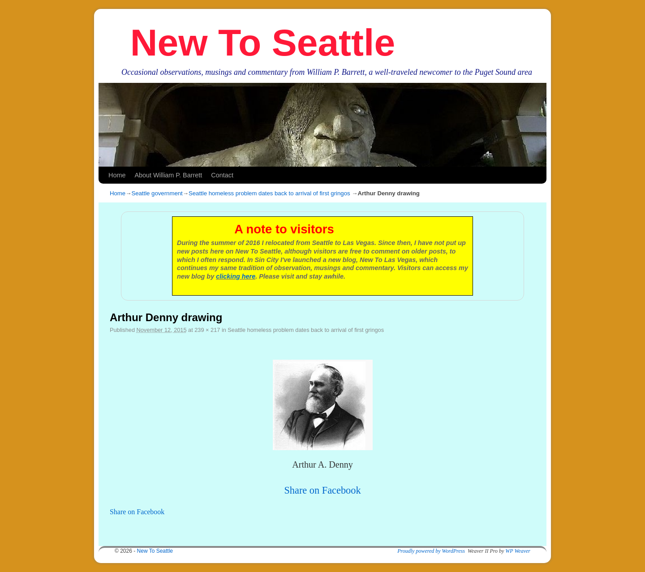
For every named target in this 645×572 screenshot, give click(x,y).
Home (116, 175)
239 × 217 (207, 330)
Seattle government (156, 193)
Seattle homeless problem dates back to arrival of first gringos (269, 193)
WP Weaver (517, 551)
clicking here (235, 276)
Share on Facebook (322, 490)
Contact (222, 175)
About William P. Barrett (168, 175)
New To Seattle (262, 43)
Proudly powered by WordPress (431, 551)
